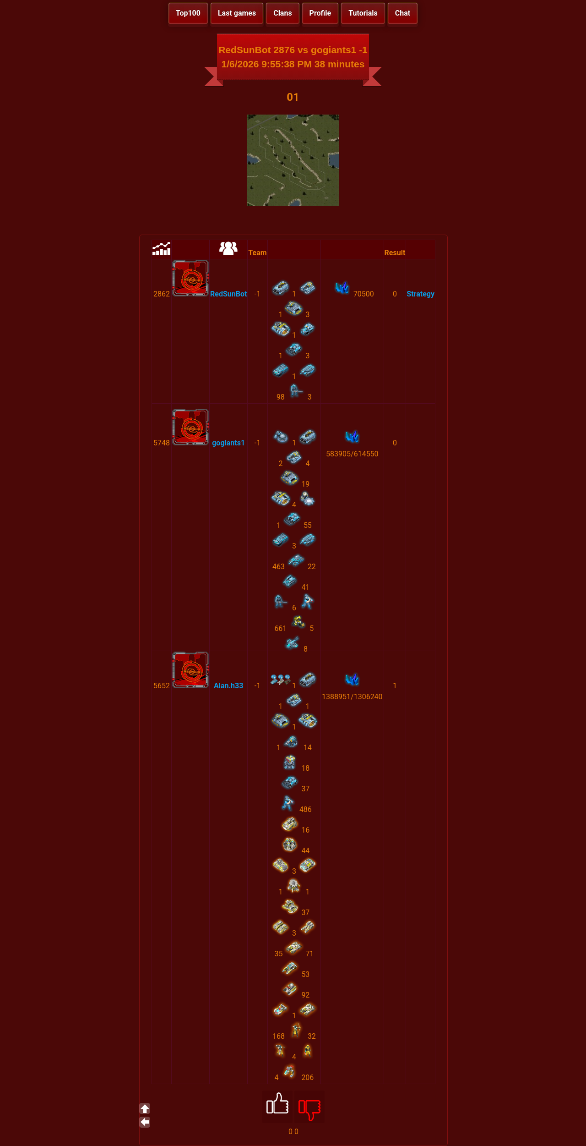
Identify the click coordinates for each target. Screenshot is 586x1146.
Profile (320, 13)
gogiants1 (228, 443)
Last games (237, 13)
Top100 (188, 13)
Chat (402, 13)
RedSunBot (228, 294)
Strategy (420, 294)
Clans (282, 13)
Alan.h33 (228, 685)
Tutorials (363, 13)
